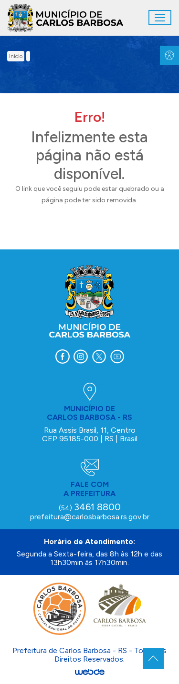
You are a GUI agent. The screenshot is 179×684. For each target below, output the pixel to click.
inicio (15, 56)
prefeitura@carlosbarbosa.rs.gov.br (89, 516)
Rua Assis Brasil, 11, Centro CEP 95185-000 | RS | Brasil (89, 434)
